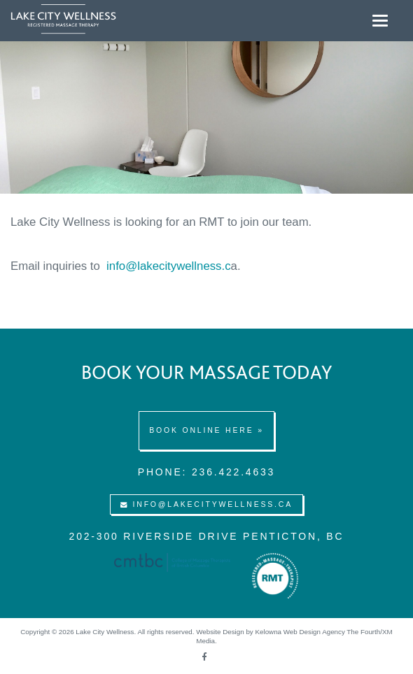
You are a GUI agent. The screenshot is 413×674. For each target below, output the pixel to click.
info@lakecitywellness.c (168, 266)
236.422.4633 (233, 472)
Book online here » (206, 430)
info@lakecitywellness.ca (206, 504)
